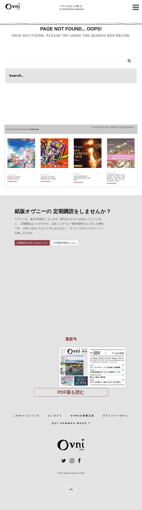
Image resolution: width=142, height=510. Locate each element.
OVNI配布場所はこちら (64, 243)
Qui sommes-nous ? (71, 423)
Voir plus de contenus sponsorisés (112, 127)
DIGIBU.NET (34, 129)
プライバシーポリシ (115, 415)
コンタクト (55, 415)
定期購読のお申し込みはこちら (32, 243)
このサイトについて (26, 415)
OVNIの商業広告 (82, 415)
